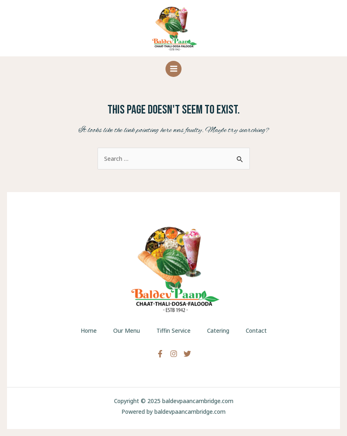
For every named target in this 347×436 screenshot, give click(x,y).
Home (89, 330)
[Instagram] (173, 353)
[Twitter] (187, 353)
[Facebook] (160, 353)
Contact (256, 330)
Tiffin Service (173, 330)
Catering (218, 330)
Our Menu (126, 330)
